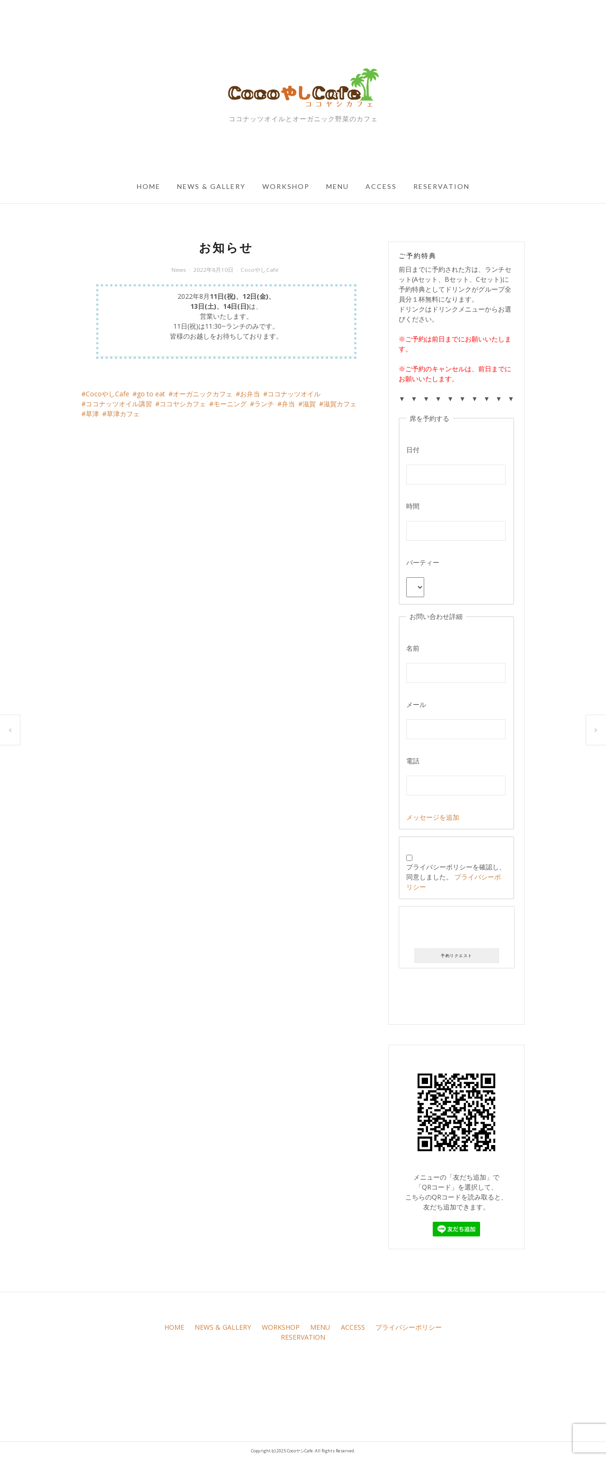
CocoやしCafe (259, 269)
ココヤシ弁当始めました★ (596, 729)
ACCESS (381, 186)
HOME (148, 186)
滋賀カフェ (339, 403)
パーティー (422, 562)
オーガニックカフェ (202, 393)
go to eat (151, 393)
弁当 (288, 403)
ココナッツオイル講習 (119, 403)
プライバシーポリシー (408, 1327)
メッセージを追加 (432, 817)
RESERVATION (441, 186)
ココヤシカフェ (183, 403)
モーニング (230, 403)
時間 (412, 505)
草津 (92, 413)
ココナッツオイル (294, 393)
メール (416, 704)
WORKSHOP (286, 186)
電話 (412, 760)
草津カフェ (123, 413)
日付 (412, 449)
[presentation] (456, 929)
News (178, 269)
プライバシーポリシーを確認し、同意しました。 (456, 873)
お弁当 (250, 393)
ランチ (264, 403)
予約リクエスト (456, 955)
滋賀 (309, 403)
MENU (337, 186)
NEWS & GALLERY (211, 186)
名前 (412, 648)
